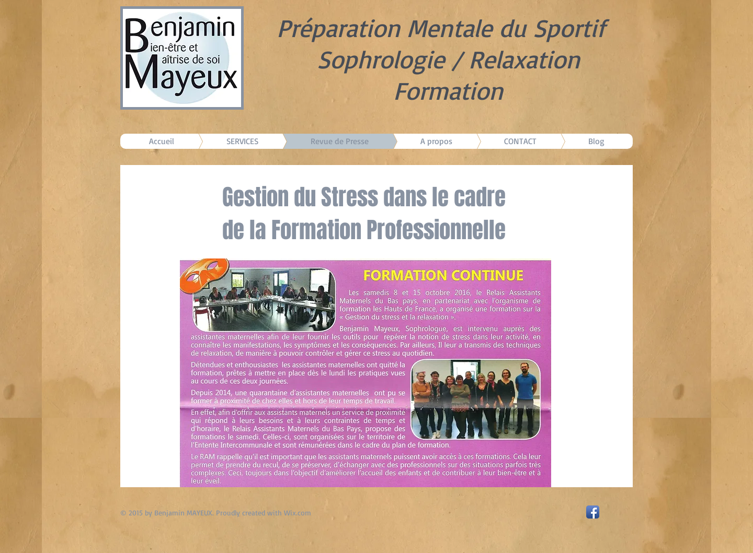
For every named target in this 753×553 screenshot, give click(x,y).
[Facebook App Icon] (592, 512)
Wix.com (297, 512)
